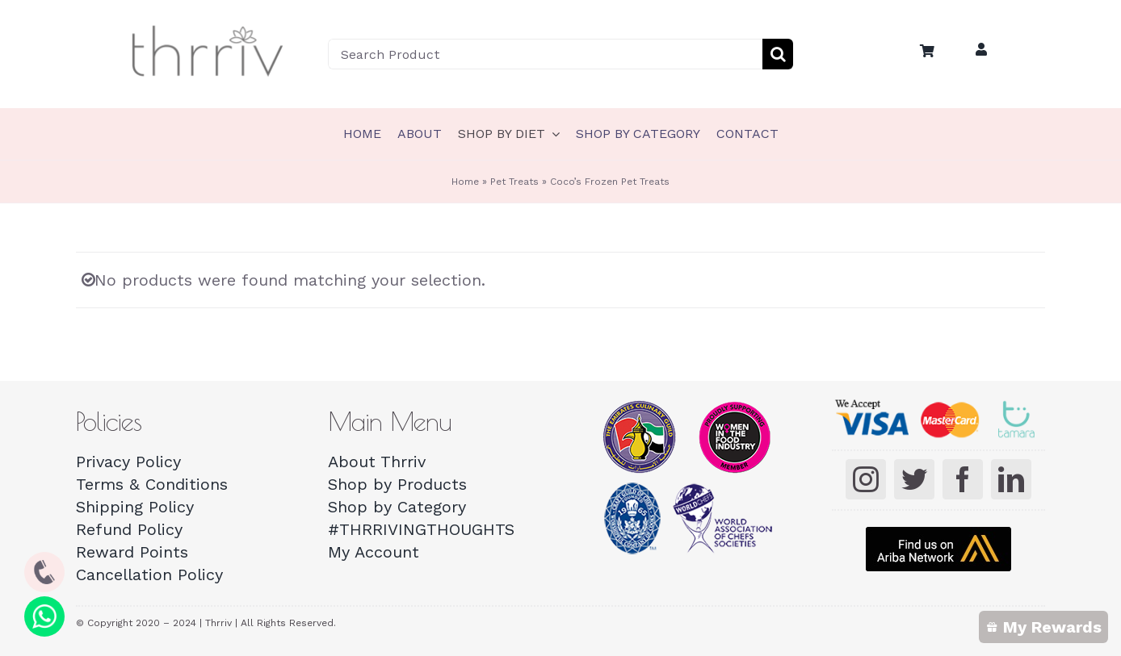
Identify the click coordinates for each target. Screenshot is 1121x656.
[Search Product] (545, 54)
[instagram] (866, 479)
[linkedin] (1011, 479)
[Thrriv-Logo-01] (207, 26)
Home (465, 181)
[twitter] (914, 479)
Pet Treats (514, 181)
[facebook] (963, 479)
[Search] (777, 54)
